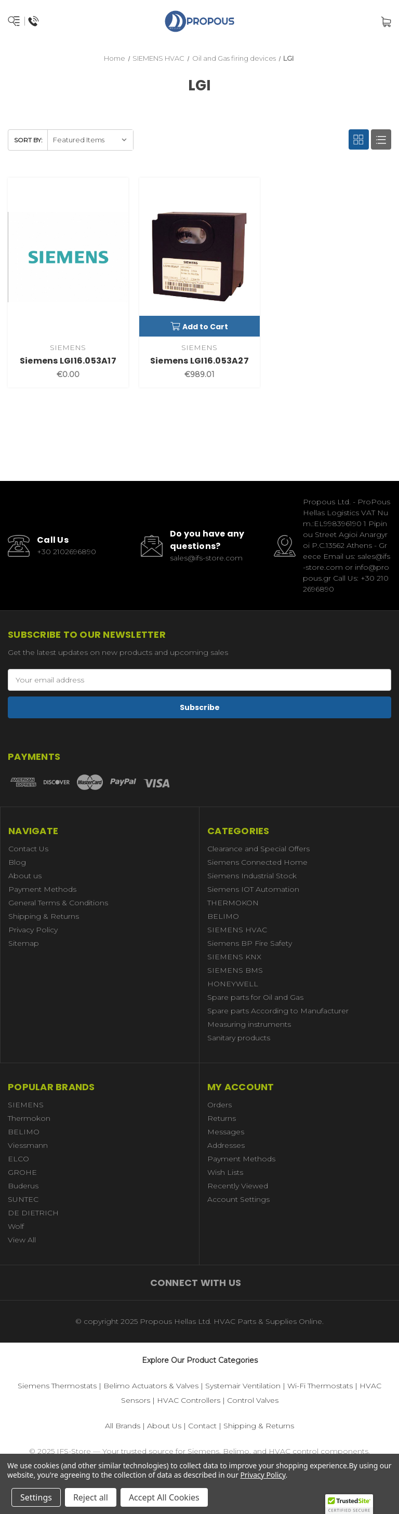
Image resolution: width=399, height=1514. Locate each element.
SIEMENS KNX (234, 956)
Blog (17, 862)
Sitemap (23, 943)
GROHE (22, 1172)
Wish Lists (225, 1172)
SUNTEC (23, 1199)
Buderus (23, 1185)
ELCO (18, 1158)
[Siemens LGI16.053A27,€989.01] (199, 257)
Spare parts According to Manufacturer (278, 1010)
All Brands (122, 1425)
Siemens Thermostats (57, 1385)
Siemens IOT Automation (253, 889)
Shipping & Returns (43, 916)
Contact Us (28, 848)
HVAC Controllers (188, 1400)
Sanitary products (238, 1037)
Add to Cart (199, 326)
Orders (219, 1104)
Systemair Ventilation (243, 1385)
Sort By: (28, 140)
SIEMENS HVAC (237, 929)
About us (25, 875)
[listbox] (90, 140)
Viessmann (28, 1145)
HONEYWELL (232, 983)
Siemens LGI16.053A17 (68, 361)
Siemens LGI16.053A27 (199, 361)
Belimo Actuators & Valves (150, 1385)
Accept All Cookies (164, 1497)
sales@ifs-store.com (206, 557)
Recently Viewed (237, 1185)
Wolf (16, 1226)
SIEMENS (26, 1104)
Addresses (226, 1145)
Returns (221, 1118)
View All (22, 1239)
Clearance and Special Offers (258, 848)
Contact (202, 1425)
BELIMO (223, 916)
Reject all (90, 1497)
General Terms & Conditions (58, 902)
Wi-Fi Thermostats (320, 1385)
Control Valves (252, 1400)
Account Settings (238, 1199)
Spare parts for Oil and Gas (255, 997)
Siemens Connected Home (257, 862)
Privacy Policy (33, 929)
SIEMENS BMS (235, 970)
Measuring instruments (249, 1024)
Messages (225, 1131)
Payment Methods (42, 889)
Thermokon (29, 1118)
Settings (36, 1497)
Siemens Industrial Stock (252, 875)
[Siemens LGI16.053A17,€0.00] (68, 257)
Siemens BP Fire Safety (249, 943)
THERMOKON (233, 902)
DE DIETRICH (33, 1212)
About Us (164, 1425)
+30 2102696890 (66, 551)
